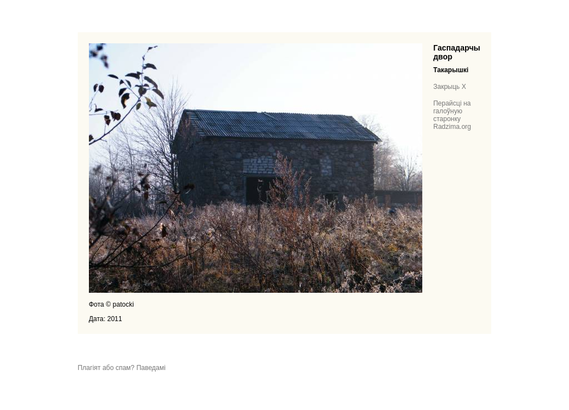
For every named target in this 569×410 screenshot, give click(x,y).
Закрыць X (449, 87)
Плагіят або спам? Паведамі (122, 368)
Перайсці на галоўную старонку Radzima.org (452, 115)
